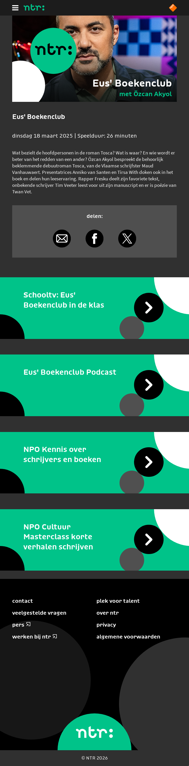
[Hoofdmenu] (15, 7)
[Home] (34, 9)
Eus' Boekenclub (132, 83)
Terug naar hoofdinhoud (188, 765)
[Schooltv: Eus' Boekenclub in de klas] (94, 300)
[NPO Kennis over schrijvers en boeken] (94, 454)
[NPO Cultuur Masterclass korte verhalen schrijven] (94, 537)
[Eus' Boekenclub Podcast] (94, 372)
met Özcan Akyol (145, 94)
